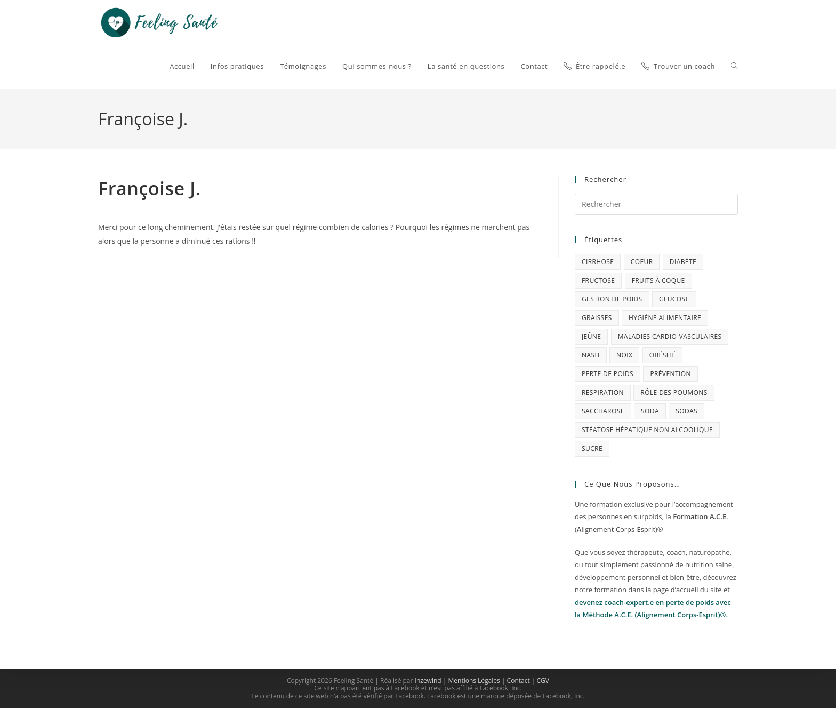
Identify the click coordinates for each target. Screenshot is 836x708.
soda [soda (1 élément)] (650, 411)
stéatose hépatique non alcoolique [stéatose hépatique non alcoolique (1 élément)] (647, 429)
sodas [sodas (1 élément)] (686, 411)
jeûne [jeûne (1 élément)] (591, 336)
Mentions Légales (474, 680)
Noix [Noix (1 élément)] (624, 355)
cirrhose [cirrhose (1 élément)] (598, 261)
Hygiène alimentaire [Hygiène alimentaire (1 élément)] (665, 317)
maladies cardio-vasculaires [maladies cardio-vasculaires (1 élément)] (670, 336)
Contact (518, 680)
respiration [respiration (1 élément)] (603, 392)
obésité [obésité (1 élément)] (662, 355)
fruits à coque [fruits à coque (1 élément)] (658, 280)
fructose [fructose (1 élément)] (598, 280)
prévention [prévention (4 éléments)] (670, 373)
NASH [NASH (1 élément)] (591, 355)
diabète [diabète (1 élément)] (683, 261)
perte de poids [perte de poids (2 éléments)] (607, 373)
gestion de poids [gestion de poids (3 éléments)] (612, 299)
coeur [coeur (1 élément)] (642, 261)
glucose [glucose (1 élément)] (674, 299)
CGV (543, 680)
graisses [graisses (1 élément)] (597, 317)
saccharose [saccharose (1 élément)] (603, 411)
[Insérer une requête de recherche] (656, 204)
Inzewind (428, 680)
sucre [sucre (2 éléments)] (592, 448)
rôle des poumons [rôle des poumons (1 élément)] (673, 392)
